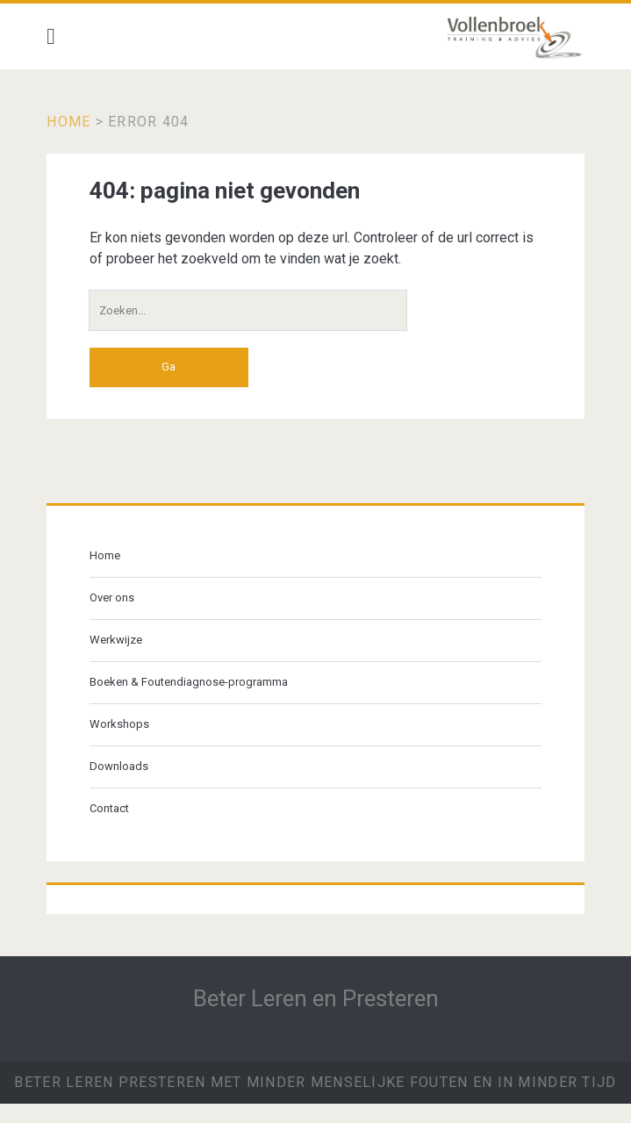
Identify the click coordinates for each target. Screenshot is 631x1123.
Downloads (119, 766)
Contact (109, 808)
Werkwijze (116, 639)
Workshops (119, 724)
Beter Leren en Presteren (316, 998)
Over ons (112, 597)
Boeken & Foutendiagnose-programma (189, 681)
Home (68, 121)
